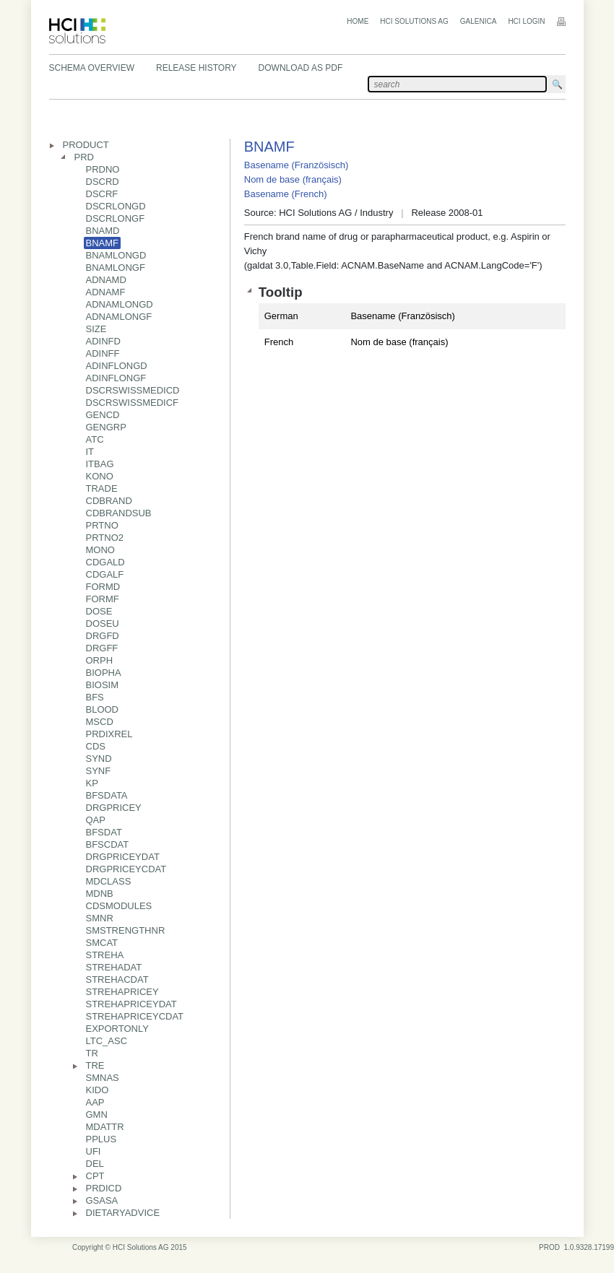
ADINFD (103, 341)
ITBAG (100, 464)
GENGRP (106, 427)
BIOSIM (102, 684)
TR (92, 1053)
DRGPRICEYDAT (123, 856)
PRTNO (102, 525)
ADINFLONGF (116, 378)
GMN (97, 1114)
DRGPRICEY (114, 807)
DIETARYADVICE (123, 1212)
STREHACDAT (117, 979)
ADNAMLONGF (119, 316)
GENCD (103, 414)
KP (92, 783)
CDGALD (105, 562)
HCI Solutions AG (414, 21)
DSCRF (102, 193)
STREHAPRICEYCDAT (135, 1016)
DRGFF (102, 648)
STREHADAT (114, 967)
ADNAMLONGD (119, 304)
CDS (95, 746)
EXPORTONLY (117, 1028)
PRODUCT (86, 144)
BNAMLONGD (116, 255)
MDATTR (105, 1126)
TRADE (102, 488)
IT (90, 451)
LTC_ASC (107, 1040)
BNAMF (102, 243)
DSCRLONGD (116, 206)
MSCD (99, 721)
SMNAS (102, 1077)
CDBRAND (109, 500)
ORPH (99, 660)
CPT (95, 1175)
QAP (95, 819)
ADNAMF (106, 292)
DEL (95, 1163)
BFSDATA (107, 795)
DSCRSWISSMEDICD (133, 390)
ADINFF (103, 353)
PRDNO (103, 169)
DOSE (99, 611)
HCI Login (526, 21)
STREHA (105, 955)
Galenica (478, 21)
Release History (196, 68)
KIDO (97, 1090)
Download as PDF (301, 68)
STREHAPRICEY (122, 991)
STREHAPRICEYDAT (131, 1004)
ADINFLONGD (116, 365)
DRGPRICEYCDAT (126, 869)
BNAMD (103, 230)
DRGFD (102, 635)
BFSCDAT (107, 844)
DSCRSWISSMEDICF (132, 402)
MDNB (99, 893)
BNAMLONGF (115, 267)
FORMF (102, 599)
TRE (95, 1065)
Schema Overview (91, 68)
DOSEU (102, 623)
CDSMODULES (119, 905)
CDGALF (105, 574)
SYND (99, 758)
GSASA (102, 1200)
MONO (100, 549)
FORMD (103, 586)
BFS (95, 697)
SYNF (98, 770)
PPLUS (101, 1139)
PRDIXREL (109, 734)
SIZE (96, 328)
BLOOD (102, 709)
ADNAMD (106, 279)
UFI (93, 1151)
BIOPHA (103, 672)
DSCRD (102, 181)
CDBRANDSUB (119, 513)
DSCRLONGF (115, 218)
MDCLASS (108, 881)
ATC (95, 439)
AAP (95, 1102)
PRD (84, 157)
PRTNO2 (105, 537)
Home (357, 21)
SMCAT (102, 942)
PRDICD (104, 1188)
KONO (99, 476)
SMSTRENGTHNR (125, 930)
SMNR (99, 918)
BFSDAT (104, 832)
